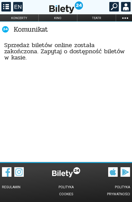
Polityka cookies (66, 190)
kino (57, 18)
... (125, 18)
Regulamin (11, 187)
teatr (96, 18)
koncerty (19, 18)
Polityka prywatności (118, 190)
